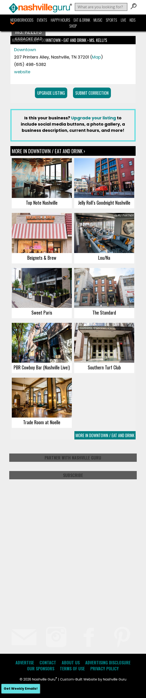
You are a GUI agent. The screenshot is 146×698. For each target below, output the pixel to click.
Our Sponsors (40, 668)
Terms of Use (72, 668)
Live (123, 20)
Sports (111, 20)
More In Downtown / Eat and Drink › (48, 151)
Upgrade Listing (51, 93)
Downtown (51, 40)
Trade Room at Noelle (41, 422)
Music (98, 20)
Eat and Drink (75, 40)
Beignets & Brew (41, 257)
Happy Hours (60, 20)
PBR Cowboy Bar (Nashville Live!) (42, 367)
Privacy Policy (104, 668)
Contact (48, 663)
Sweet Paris (41, 312)
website (22, 72)
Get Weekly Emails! (21, 688)
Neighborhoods (21, 20)
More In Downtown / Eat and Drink (105, 435)
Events (42, 20)
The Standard (104, 312)
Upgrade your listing (93, 118)
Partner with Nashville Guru (73, 458)
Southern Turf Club (104, 367)
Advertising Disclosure (108, 663)
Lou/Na (104, 257)
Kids (133, 20)
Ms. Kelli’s (98, 40)
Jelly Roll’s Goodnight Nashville (104, 202)
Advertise (24, 663)
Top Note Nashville (42, 202)
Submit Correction (92, 93)
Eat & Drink (82, 20)
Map (96, 57)
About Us (71, 663)
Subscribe (73, 475)
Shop (73, 26)
